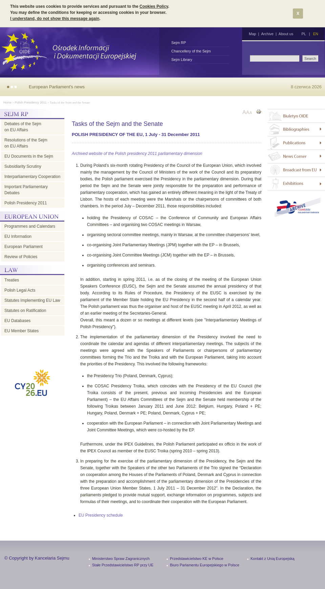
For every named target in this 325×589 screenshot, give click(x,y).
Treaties (11, 280)
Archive (267, 34)
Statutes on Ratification (25, 310)
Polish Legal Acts (19, 290)
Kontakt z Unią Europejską (273, 559)
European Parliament (23, 246)
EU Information (17, 236)
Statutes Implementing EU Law (32, 300)
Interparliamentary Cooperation (32, 176)
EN (315, 34)
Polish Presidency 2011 (31, 102)
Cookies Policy (153, 6)
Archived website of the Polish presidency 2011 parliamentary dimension (137, 153)
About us (286, 34)
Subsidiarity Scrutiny (22, 166)
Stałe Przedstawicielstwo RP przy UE (122, 565)
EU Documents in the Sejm (28, 156)
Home (7, 102)
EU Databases (17, 320)
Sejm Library (181, 60)
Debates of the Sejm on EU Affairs (22, 126)
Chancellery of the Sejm (191, 51)
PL (303, 34)
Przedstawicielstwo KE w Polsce (196, 559)
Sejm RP (178, 43)
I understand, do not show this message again (54, 18)
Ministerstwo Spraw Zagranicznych (121, 559)
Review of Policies (20, 256)
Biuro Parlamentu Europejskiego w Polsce (204, 565)
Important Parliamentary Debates (26, 189)
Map (252, 34)
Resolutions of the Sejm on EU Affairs (25, 143)
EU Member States (21, 331)
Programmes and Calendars (29, 226)
